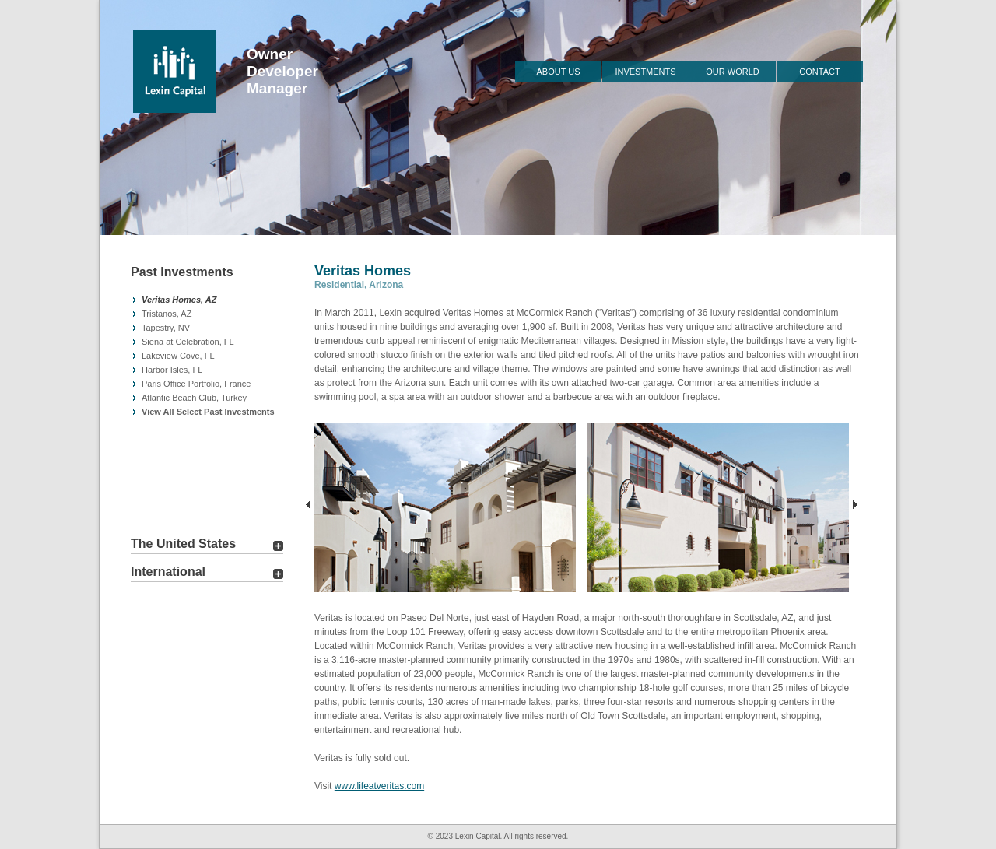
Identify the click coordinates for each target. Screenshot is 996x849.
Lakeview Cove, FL (178, 355)
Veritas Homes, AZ (179, 299)
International (168, 571)
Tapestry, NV (166, 327)
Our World (732, 71)
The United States (183, 543)
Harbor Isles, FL (172, 369)
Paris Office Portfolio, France (196, 383)
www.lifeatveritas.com (379, 786)
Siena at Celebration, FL (188, 341)
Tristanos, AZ (166, 313)
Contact (819, 71)
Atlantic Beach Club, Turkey (194, 397)
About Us (558, 71)
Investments (645, 71)
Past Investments (182, 272)
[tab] (207, 274)
